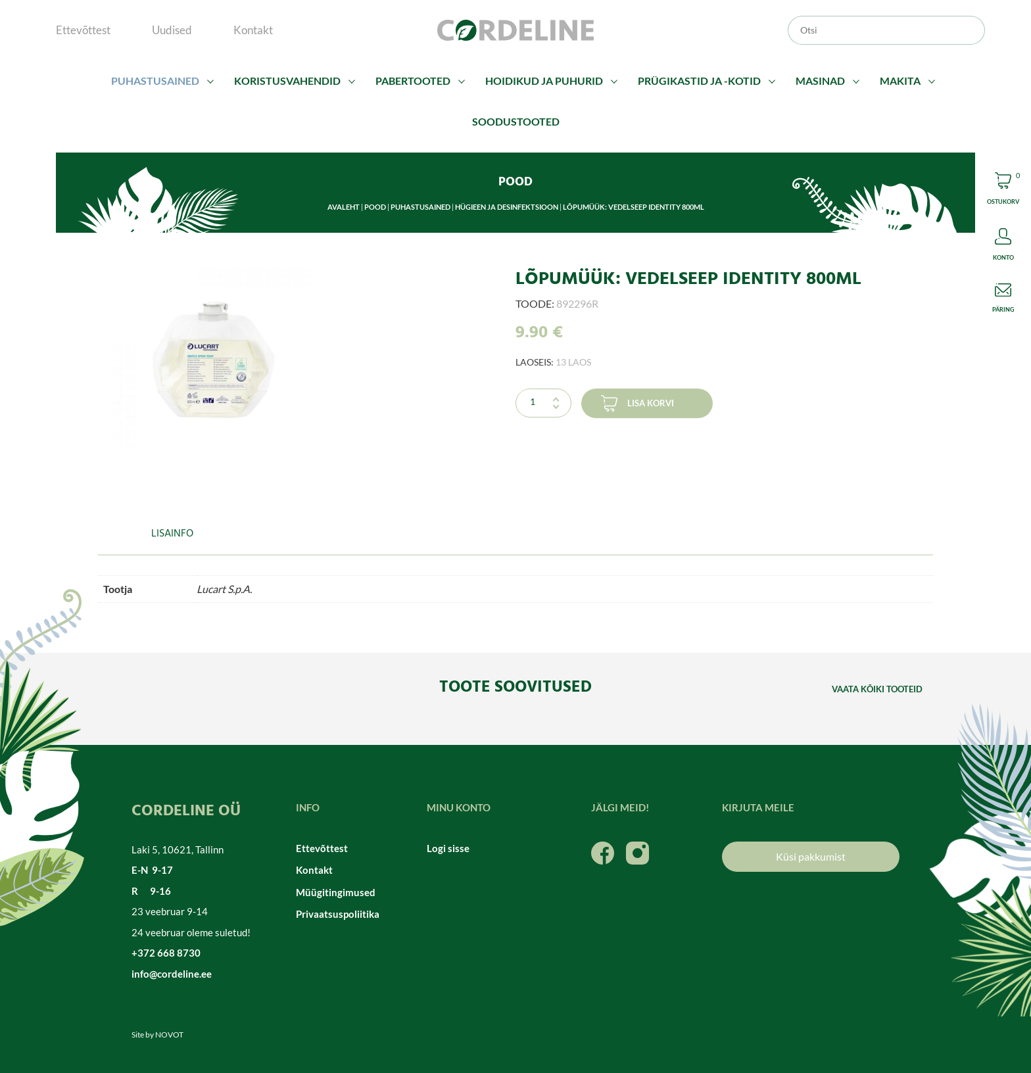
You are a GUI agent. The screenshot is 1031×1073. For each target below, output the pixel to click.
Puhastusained (155, 80)
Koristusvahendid (287, 80)
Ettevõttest (83, 30)
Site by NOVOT (157, 1034)
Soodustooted (516, 121)
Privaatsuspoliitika (337, 914)
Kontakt (253, 30)
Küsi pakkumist (811, 856)
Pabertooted (412, 80)
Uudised (172, 30)
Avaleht (343, 207)
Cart (1003, 190)
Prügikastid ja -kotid (699, 80)
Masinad (820, 80)
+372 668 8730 (166, 953)
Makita (900, 80)
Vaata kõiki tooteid (877, 689)
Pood (375, 207)
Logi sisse (448, 848)
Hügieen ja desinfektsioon (506, 207)
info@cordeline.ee (172, 974)
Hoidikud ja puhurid (544, 80)
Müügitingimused (335, 892)
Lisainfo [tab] (172, 533)
